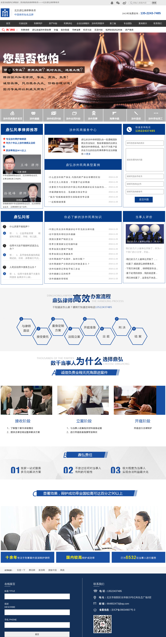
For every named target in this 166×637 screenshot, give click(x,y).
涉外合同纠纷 (73, 118)
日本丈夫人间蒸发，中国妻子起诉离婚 (69, 182)
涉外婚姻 (34, 118)
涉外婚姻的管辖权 (58, 278)
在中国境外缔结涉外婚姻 (62, 234)
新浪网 (42, 570)
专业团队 (128, 23)
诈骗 (56, 30)
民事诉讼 (68, 23)
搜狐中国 (52, 570)
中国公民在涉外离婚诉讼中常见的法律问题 (71, 229)
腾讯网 (32, 570)
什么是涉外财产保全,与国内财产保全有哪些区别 (74, 177)
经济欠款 (87, 30)
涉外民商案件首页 (12, 118)
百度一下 (21, 570)
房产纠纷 (53, 23)
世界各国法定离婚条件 (60, 254)
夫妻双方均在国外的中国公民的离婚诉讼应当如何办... (77, 187)
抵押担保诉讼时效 (114, 30)
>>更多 (87, 154)
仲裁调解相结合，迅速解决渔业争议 (67, 192)
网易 (62, 570)
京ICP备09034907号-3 (123, 610)
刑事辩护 (38, 23)
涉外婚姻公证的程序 (59, 274)
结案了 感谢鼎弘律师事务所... (141, 263)
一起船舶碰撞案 (57, 202)
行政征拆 (23, 23)
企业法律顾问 (83, 23)
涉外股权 (136, 118)
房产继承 (129, 30)
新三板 (113, 23)
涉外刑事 (93, 118)
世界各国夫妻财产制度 (60, 249)
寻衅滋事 (76, 30)
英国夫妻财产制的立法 (60, 239)
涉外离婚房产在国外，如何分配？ (66, 259)
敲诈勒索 (65, 30)
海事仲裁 (114, 118)
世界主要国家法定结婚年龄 (63, 244)
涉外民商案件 (98, 23)
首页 (8, 23)
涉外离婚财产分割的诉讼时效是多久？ (69, 264)
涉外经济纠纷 (54, 118)
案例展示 (143, 23)
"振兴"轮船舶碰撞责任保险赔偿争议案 (69, 197)
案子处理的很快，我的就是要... (141, 273)
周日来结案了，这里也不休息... (141, 277)
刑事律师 (25, 30)
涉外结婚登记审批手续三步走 (64, 269)
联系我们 (158, 23)
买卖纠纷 (98, 30)
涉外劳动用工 (155, 118)
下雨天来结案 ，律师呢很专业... (142, 268)
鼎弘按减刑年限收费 (41, 30)
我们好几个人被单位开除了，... (141, 259)
